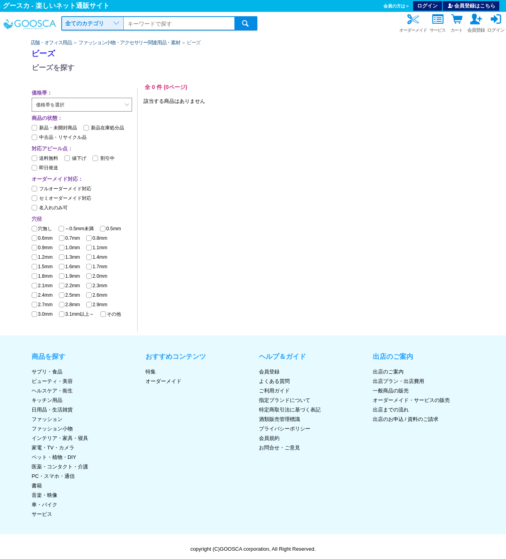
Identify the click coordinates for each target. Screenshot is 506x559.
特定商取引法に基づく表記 (290, 410)
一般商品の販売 (391, 391)
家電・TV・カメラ (53, 448)
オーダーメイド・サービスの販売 (411, 400)
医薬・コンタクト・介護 (60, 467)
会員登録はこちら (471, 6)
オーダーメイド (163, 381)
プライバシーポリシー (284, 429)
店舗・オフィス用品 (51, 42)
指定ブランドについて (284, 400)
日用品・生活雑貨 (52, 410)
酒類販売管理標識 (279, 419)
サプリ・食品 (47, 372)
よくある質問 (274, 381)
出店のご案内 (388, 372)
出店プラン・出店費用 (398, 381)
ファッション (47, 419)
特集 (150, 372)
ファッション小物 (52, 429)
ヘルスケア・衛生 (52, 391)
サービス (42, 514)
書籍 (37, 486)
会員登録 (269, 372)
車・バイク (44, 505)
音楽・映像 (44, 495)
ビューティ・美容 (52, 381)
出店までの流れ (391, 410)
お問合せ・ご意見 (279, 448)
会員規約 (269, 438)
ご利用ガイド (274, 391)
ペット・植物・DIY (54, 457)
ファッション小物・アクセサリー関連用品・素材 (129, 42)
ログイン (427, 6)
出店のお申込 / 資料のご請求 (406, 419)
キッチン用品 (47, 400)
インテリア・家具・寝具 (60, 438)
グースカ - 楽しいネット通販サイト (56, 5)
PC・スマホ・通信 (53, 476)
